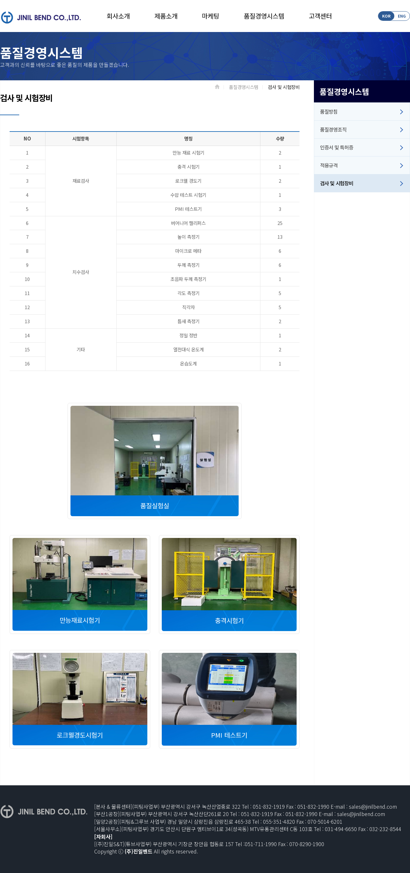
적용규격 (329, 165)
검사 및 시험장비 (336, 183)
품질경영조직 (333, 129)
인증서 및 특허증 (336, 147)
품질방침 (329, 111)
